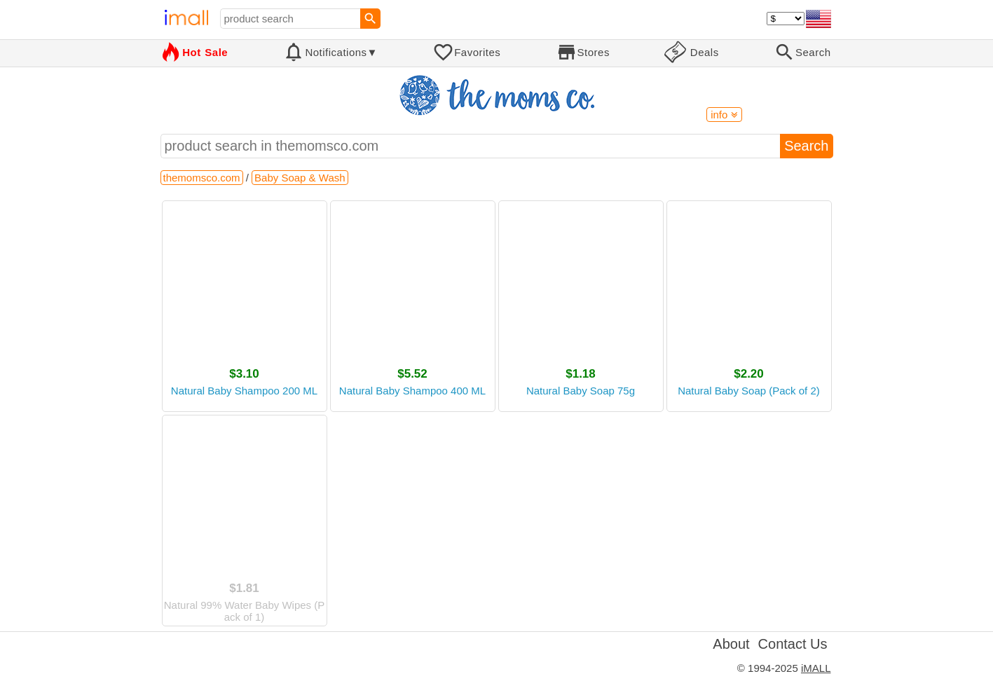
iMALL (816, 668)
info (724, 115)
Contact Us (793, 644)
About (731, 644)
